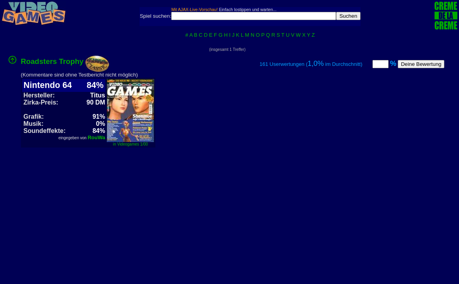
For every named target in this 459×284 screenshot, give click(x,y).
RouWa (96, 137)
